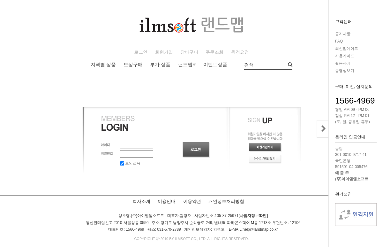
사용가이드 (344, 56)
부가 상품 (160, 64)
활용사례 (342, 63)
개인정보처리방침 (226, 201)
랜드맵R (187, 64)
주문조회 (214, 52)
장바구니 (189, 52)
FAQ (339, 41)
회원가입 (164, 52)
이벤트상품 (215, 64)
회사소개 (141, 201)
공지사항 (342, 34)
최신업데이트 (346, 48)
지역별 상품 (103, 64)
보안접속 (130, 163)
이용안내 (167, 201)
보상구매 (133, 64)
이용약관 (192, 201)
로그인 (140, 52)
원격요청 (240, 52)
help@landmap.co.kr (260, 229)
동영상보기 (344, 70)
